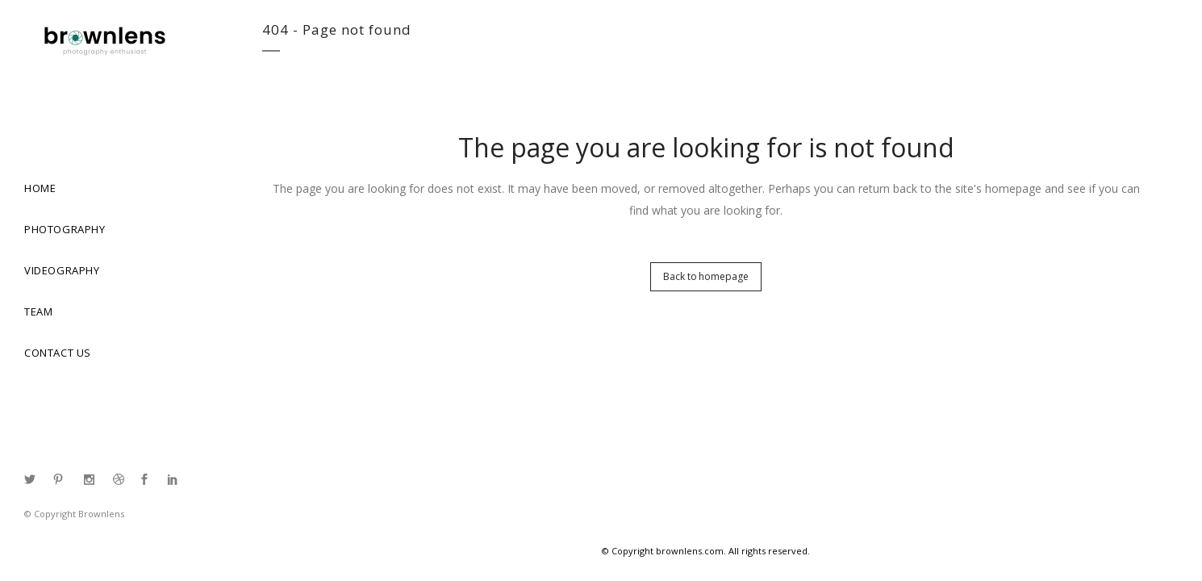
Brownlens (101, 514)
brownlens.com (690, 551)
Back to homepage (705, 276)
